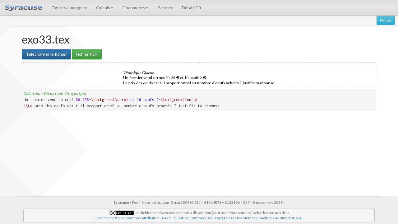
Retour (385, 20)
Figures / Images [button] (69, 7)
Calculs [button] (104, 7)
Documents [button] (135, 7)
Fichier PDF (87, 54)
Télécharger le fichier (46, 54)
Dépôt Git (191, 7)
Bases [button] (165, 7)
